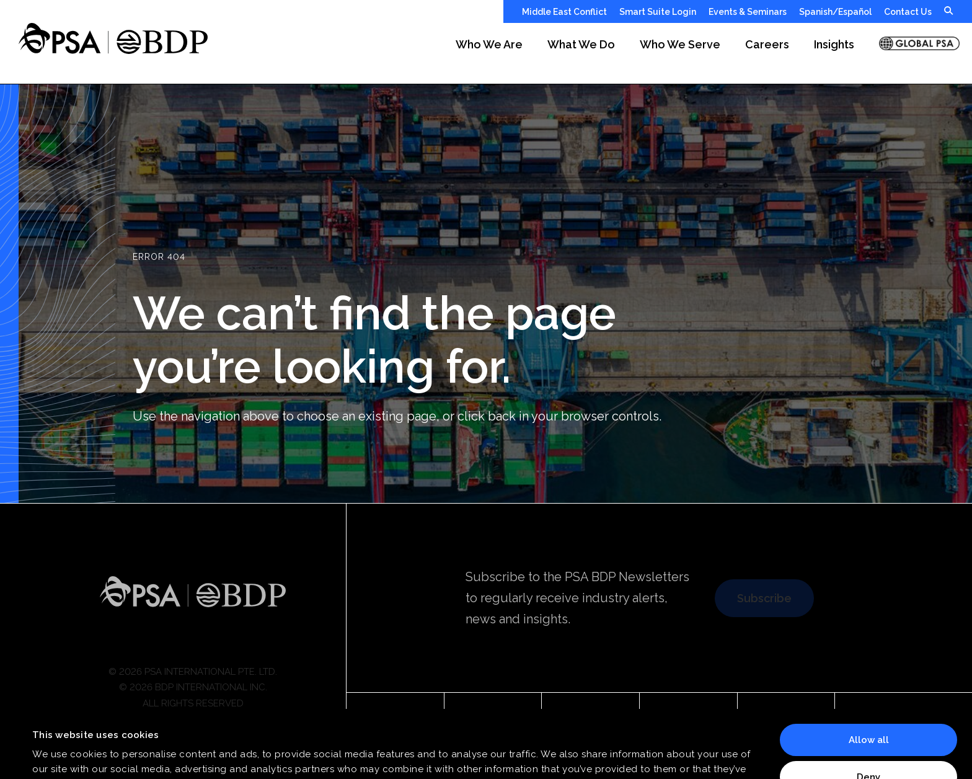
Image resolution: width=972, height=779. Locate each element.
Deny (868, 713)
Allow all (869, 676)
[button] (489, 53)
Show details (62, 754)
